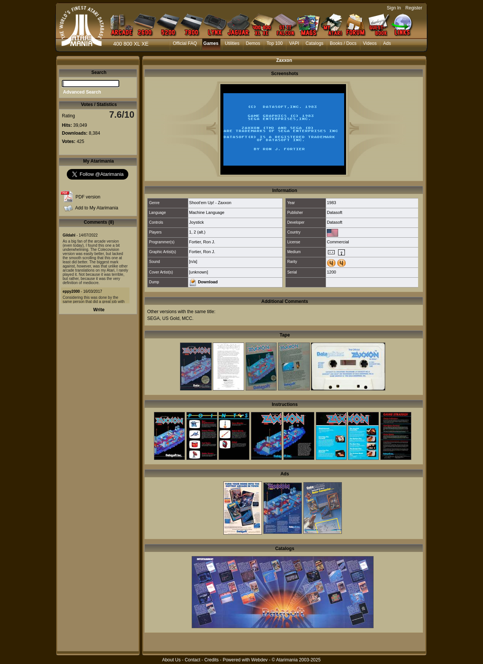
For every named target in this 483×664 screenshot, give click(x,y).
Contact (192, 659)
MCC (187, 318)
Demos (253, 43)
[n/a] (193, 261)
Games (210, 43)
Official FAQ (185, 43)
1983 (331, 202)
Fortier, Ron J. (202, 242)
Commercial (338, 242)
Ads (387, 43)
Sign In (394, 8)
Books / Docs (343, 43)
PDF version (87, 197)
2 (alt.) (199, 232)
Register (413, 8)
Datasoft (334, 212)
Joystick (196, 222)
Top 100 (275, 43)
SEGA (153, 318)
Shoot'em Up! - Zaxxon (210, 202)
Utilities (232, 43)
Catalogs (314, 43)
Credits (211, 659)
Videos (370, 43)
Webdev (259, 659)
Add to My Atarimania (96, 208)
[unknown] (198, 272)
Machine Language (207, 212)
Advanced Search (82, 92)
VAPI (294, 43)
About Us (171, 659)
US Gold (170, 318)
